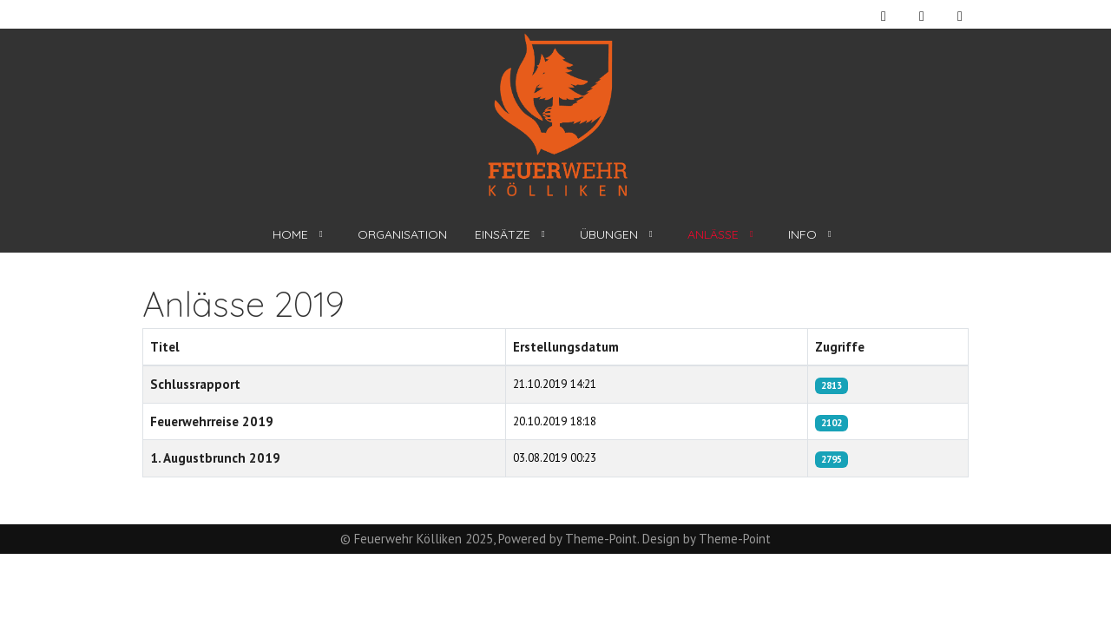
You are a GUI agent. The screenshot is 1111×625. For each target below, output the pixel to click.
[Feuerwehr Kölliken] (556, 115)
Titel (165, 347)
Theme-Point (601, 538)
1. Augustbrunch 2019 (215, 458)
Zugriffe (839, 347)
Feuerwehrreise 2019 (211, 421)
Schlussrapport (195, 384)
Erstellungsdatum (566, 347)
